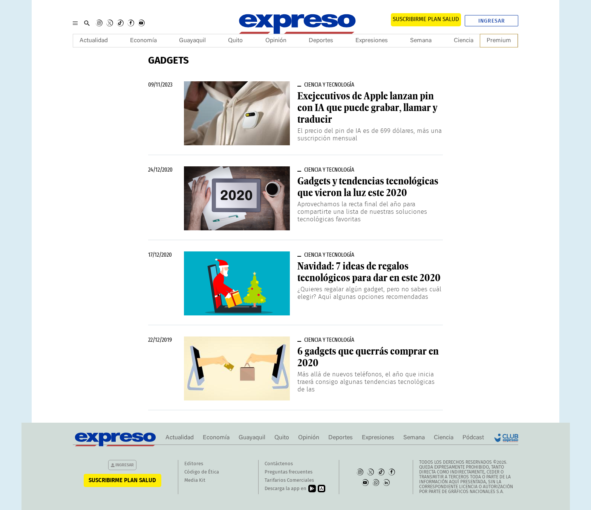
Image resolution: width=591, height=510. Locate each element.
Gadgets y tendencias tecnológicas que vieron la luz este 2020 (367, 187)
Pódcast (473, 438)
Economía (143, 41)
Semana (421, 41)
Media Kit (194, 480)
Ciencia (463, 41)
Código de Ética (201, 472)
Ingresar (491, 21)
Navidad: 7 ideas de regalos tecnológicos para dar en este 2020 (369, 272)
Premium (499, 41)
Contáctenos (279, 463)
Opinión (275, 41)
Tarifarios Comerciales (289, 480)
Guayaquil (192, 41)
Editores (193, 463)
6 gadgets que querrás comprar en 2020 (368, 357)
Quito (235, 41)
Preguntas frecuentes (288, 472)
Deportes (321, 41)
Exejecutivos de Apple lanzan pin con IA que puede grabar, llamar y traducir (367, 107)
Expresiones (371, 41)
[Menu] (75, 22)
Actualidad (94, 41)
